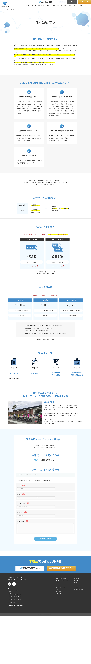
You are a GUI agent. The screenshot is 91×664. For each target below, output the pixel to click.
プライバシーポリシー (78, 635)
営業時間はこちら (45, 510)
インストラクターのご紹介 (61, 635)
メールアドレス (21, 550)
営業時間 (62, 2)
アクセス (70, 5)
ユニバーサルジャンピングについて (63, 626)
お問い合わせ (20, 568)
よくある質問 (58, 639)
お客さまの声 (58, 642)
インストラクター (78, 5)
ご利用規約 (76, 633)
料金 (54, 5)
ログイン (72, 2)
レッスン (49, 5)
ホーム (8, 9)
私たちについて (29, 5)
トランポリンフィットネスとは (62, 628)
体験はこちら (45, 492)
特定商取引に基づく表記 (78, 637)
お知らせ (57, 637)
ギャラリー (59, 5)
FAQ (65, 5)
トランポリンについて (40, 5)
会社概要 (75, 630)
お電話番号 (22, 559)
